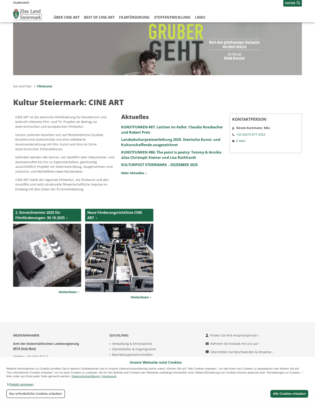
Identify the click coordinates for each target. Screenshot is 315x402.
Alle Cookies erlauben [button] (289, 393)
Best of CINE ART (99, 17)
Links (200, 17)
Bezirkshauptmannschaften (132, 354)
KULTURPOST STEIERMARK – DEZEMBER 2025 (159, 164)
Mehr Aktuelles (134, 173)
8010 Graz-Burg (24, 348)
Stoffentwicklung (172, 17)
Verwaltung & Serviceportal (132, 344)
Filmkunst (43, 86)
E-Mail (240, 141)
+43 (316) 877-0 (37, 356)
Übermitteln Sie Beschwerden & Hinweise (240, 352)
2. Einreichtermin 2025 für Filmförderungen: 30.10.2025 (40, 215)
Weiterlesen (69, 292)
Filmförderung (134, 17)
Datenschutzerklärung (86, 376)
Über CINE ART (67, 17)
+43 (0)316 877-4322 (250, 134)
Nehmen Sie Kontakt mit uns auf (233, 344)
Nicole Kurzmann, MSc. (253, 128)
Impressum (109, 376)
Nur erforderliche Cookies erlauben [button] (35, 393)
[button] (19, 384)
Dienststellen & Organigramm (134, 349)
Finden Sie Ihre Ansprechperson (233, 335)
